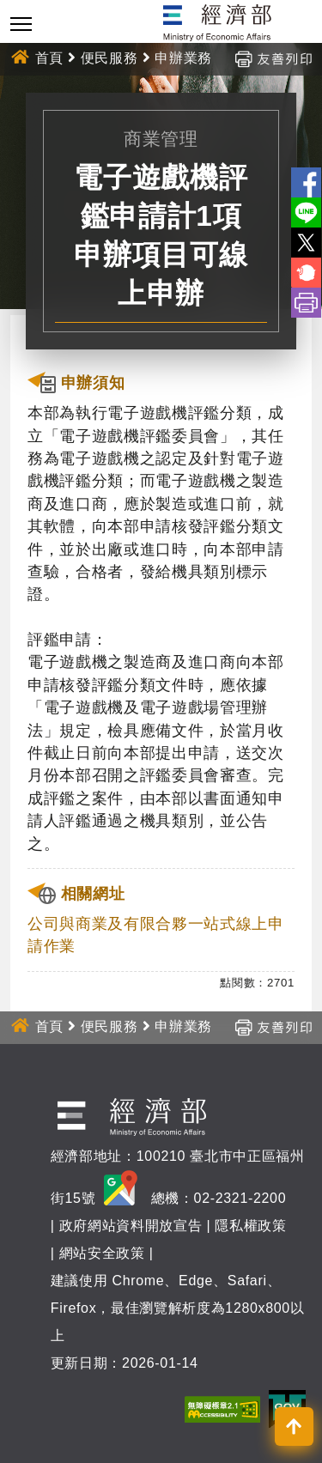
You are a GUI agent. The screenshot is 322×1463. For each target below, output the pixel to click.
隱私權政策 (250, 1225)
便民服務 (109, 58)
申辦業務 (183, 58)
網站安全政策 (102, 1253)
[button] (294, 1426)
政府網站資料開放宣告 (131, 1225)
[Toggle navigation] (21, 24)
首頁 (49, 58)
